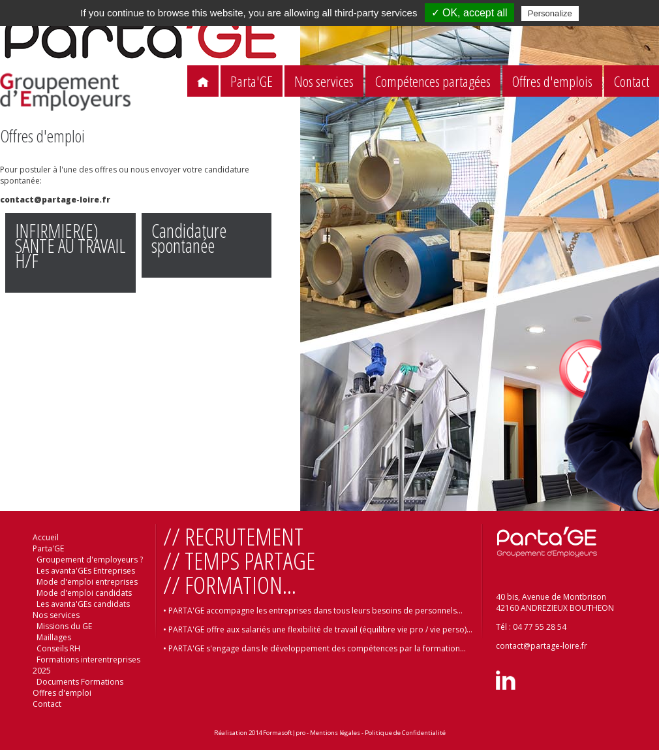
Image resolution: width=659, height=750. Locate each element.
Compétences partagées (433, 81)
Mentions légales (335, 732)
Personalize (550, 13)
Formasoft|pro (284, 732)
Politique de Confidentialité (405, 732)
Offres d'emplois (552, 81)
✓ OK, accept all (469, 12)
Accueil (46, 537)
